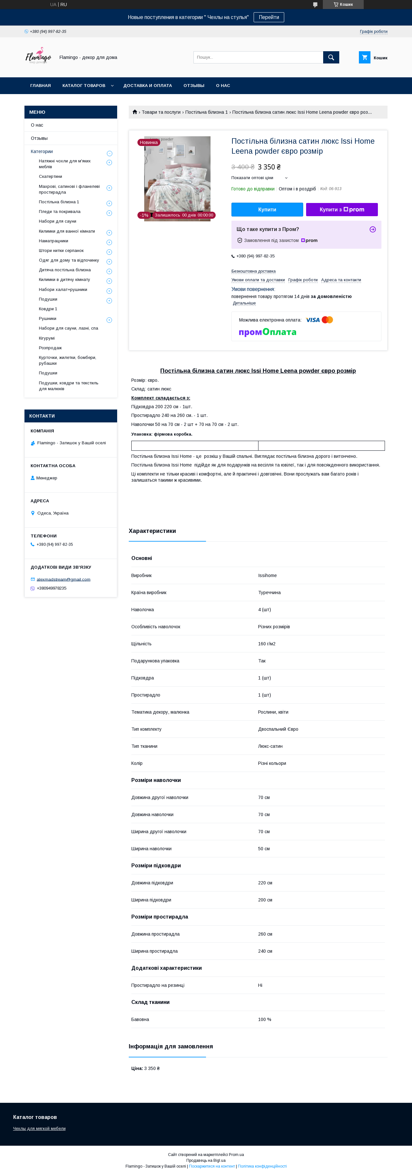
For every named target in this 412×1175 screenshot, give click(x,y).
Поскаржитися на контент (212, 1166)
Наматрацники (53, 240)
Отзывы (193, 85)
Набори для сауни (57, 221)
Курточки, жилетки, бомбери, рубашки (67, 360)
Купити (267, 209)
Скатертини (50, 176)
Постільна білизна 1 (206, 112)
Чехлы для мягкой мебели (39, 1128)
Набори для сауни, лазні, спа (68, 328)
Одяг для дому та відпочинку (69, 260)
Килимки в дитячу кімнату (64, 279)
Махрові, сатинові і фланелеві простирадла (69, 189)
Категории (42, 151)
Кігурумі (47, 338)
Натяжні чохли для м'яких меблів (65, 164)
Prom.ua (236, 1154)
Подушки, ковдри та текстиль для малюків (68, 385)
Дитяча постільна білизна (65, 269)
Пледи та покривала (59, 211)
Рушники (47, 318)
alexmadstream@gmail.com (63, 579)
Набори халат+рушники (63, 289)
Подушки (48, 299)
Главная (40, 85)
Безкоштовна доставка (253, 271)
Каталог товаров (83, 85)
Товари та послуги (161, 112)
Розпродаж (50, 347)
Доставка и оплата (147, 85)
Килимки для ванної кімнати (67, 231)
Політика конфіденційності (262, 1166)
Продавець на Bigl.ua (206, 1160)
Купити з (342, 210)
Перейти (269, 17)
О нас (223, 85)
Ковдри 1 (48, 308)
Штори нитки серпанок (61, 250)
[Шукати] (331, 57)
